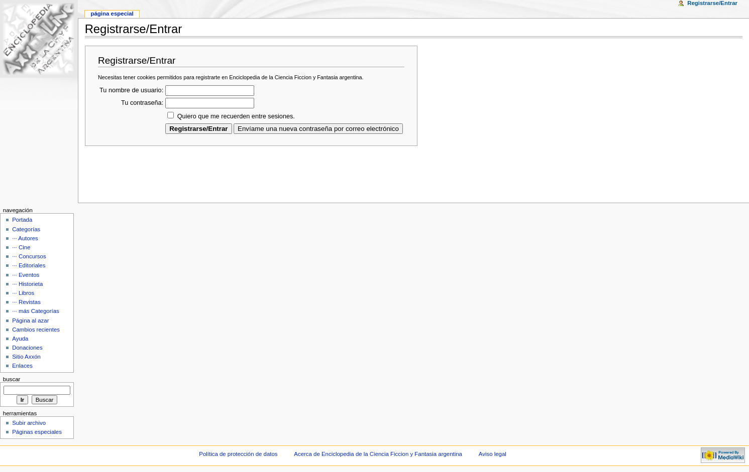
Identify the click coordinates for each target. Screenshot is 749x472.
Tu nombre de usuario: (131, 90)
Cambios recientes (36, 330)
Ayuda (20, 339)
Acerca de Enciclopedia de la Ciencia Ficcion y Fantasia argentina (378, 454)
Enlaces (22, 366)
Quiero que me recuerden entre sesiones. (236, 116)
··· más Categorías (35, 311)
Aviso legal (492, 454)
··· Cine (21, 247)
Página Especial (111, 14)
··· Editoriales (28, 265)
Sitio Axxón (26, 357)
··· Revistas (26, 302)
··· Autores (25, 238)
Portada (22, 220)
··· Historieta (27, 284)
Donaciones (27, 348)
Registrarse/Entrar (712, 3)
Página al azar (30, 321)
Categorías (26, 229)
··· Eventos (25, 275)
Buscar (12, 379)
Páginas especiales (37, 432)
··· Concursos (29, 256)
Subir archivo (29, 423)
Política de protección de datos (238, 454)
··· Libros (23, 293)
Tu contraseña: (142, 102)
